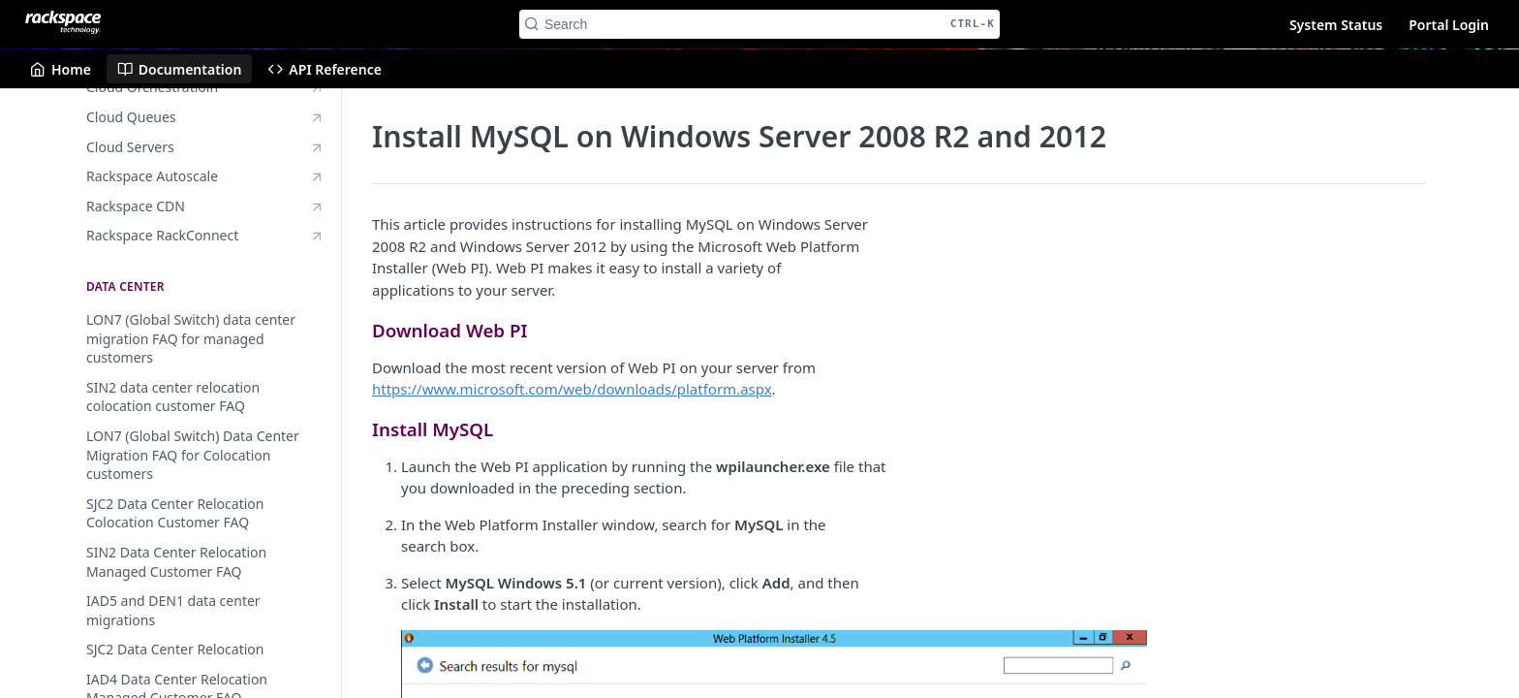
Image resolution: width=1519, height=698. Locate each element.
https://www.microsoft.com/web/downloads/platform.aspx (572, 388)
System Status (1335, 25)
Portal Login (1449, 25)
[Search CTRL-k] (759, 24)
